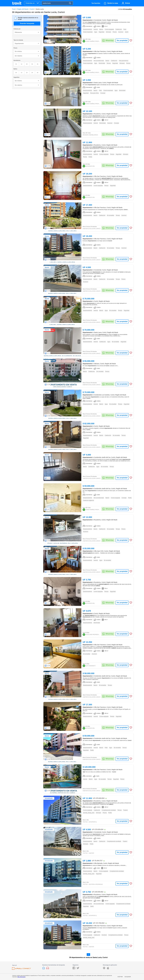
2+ (27, 64)
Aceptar (120, 976)
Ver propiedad (122, 40)
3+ (32, 64)
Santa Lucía (40, 9)
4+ (37, 64)
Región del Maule (22, 9)
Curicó (32, 9)
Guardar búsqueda (27, 23)
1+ (21, 64)
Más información (21, 976)
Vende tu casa (112, 3)
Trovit (13, 9)
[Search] (70, 3)
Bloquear (128, 976)
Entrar (127, 3)
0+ (16, 64)
